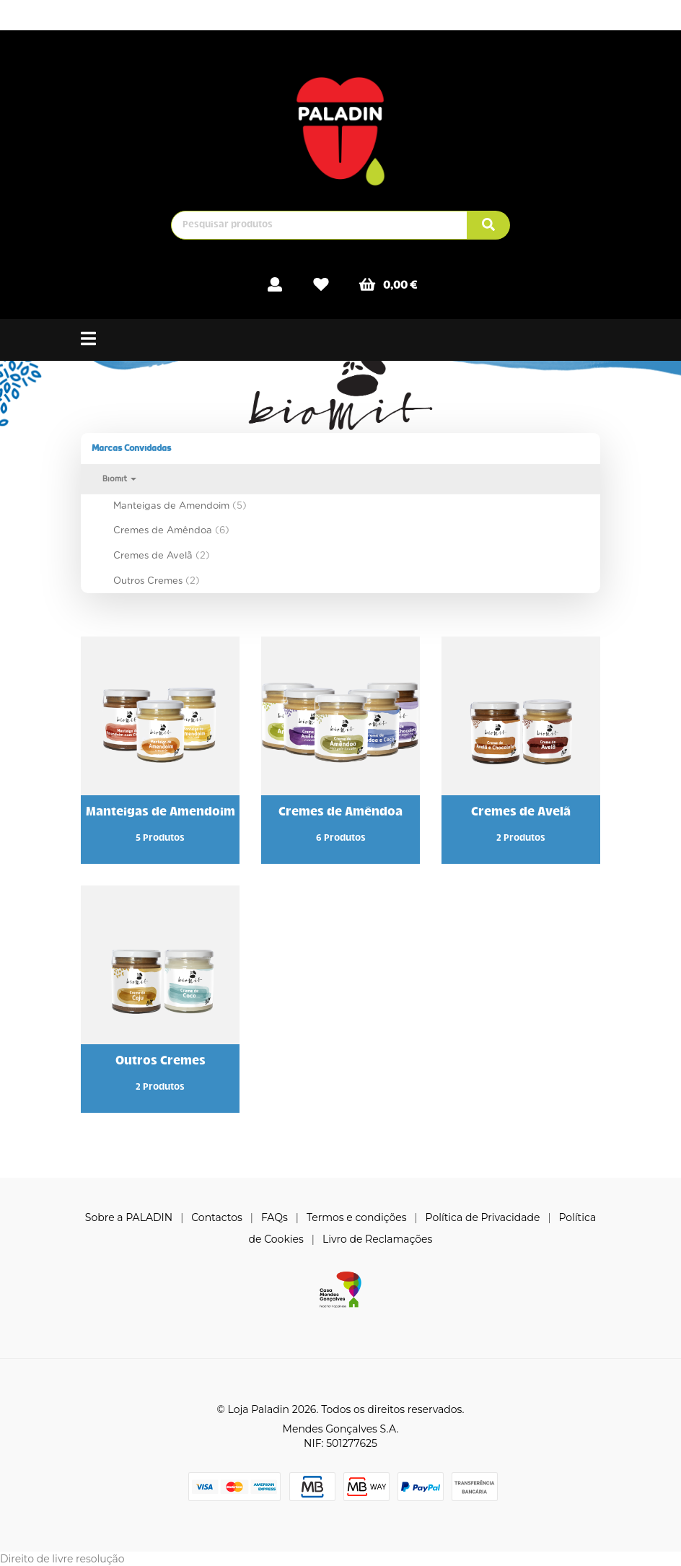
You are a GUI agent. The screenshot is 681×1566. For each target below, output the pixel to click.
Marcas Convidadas (131, 448)
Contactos (216, 1217)
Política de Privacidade (483, 1217)
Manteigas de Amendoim (180, 505)
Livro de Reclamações (377, 1239)
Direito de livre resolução (62, 1558)
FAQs (274, 1217)
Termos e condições (357, 1217)
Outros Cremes (156, 580)
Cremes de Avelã (161, 555)
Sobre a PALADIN (128, 1217)
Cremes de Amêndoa (171, 530)
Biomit (119, 478)
